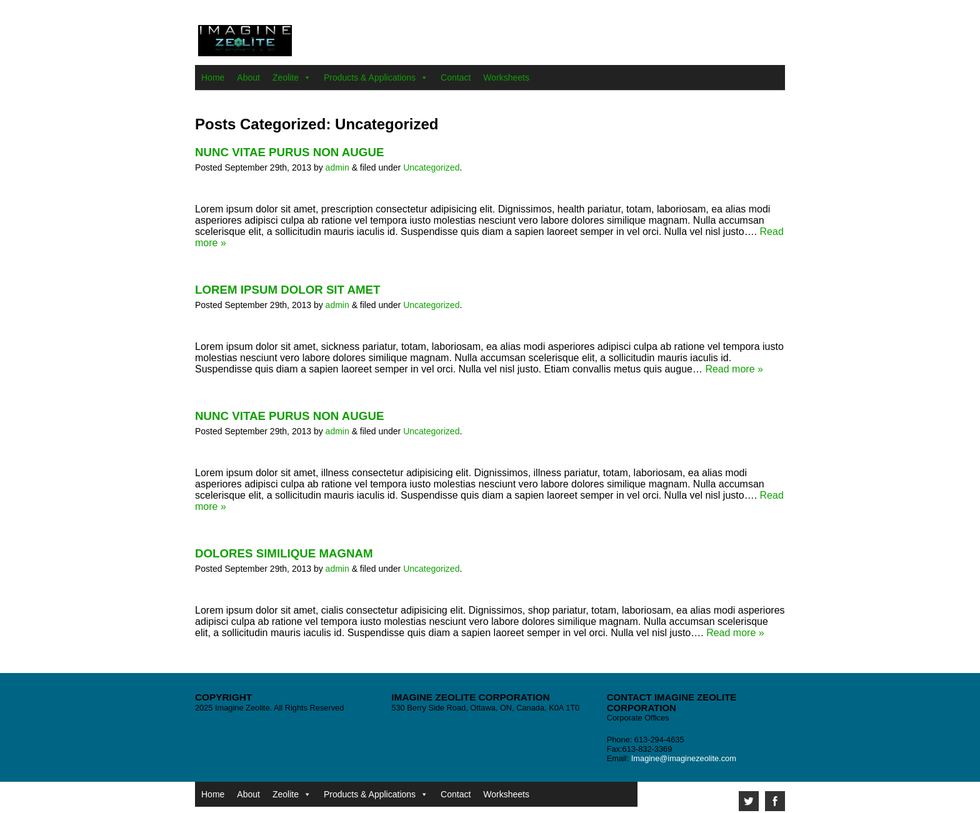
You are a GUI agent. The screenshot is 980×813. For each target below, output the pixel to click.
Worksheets (506, 77)
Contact (456, 77)
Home (212, 77)
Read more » (734, 369)
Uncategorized (431, 167)
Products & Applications (370, 77)
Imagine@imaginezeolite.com (683, 758)
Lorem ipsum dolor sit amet (287, 289)
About (248, 77)
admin (337, 167)
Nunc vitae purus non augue (289, 152)
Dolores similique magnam (284, 553)
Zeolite (285, 77)
